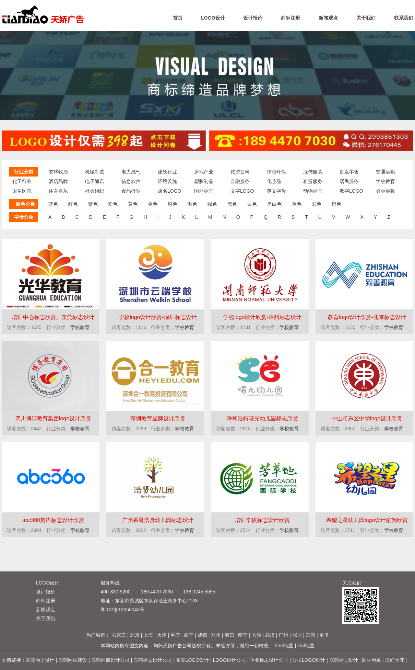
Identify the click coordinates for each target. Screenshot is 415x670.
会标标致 (385, 191)
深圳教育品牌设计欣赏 (157, 418)
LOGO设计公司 (229, 660)
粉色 (113, 204)
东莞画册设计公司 (110, 660)
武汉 (270, 635)
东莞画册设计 (40, 660)
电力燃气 (131, 171)
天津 (162, 635)
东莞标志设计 (343, 660)
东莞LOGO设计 (192, 660)
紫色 (93, 204)
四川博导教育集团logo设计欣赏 (53, 418)
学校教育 (385, 181)
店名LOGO (169, 191)
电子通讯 (94, 181)
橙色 (336, 204)
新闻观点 (328, 18)
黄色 (133, 204)
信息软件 (131, 181)
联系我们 (403, 18)
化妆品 (274, 181)
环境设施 (167, 181)
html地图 (284, 645)
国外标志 (203, 191)
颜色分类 (25, 204)
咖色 (192, 204)
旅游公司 (240, 171)
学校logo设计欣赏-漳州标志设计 (262, 317)
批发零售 (349, 171)
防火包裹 (371, 660)
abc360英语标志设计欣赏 (53, 520)
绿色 (212, 204)
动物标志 (312, 191)
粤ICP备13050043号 (122, 609)
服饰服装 (312, 171)
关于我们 (366, 18)
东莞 (310, 635)
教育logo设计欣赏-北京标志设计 (367, 317)
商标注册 (290, 18)
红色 (73, 204)
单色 (296, 204)
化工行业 (22, 181)
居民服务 (349, 181)
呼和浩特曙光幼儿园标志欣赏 (262, 418)
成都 (202, 635)
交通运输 (385, 171)
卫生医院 (22, 191)
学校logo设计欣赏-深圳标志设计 (158, 317)
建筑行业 (167, 171)
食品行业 (131, 191)
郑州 (216, 635)
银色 (172, 204)
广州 (283, 635)
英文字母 (276, 191)
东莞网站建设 (72, 660)
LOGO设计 (213, 18)
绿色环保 (276, 171)
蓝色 (53, 204)
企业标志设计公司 (269, 660)
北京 (135, 635)
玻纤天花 (394, 660)
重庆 (175, 635)
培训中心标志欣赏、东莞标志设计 (53, 317)
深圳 (297, 635)
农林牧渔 (58, 171)
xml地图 (306, 645)
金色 (152, 204)
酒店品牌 (58, 181)
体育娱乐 (58, 191)
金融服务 (240, 181)
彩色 (316, 204)
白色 (252, 204)
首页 (177, 18)
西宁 (188, 635)
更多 (324, 635)
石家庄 (118, 635)
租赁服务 (312, 181)
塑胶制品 (203, 181)
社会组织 (94, 191)
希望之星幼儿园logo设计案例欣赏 (367, 520)
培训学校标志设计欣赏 (262, 520)
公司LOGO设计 (308, 660)
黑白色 (274, 204)
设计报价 (252, 18)
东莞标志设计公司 (152, 660)
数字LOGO (351, 191)
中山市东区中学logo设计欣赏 (367, 418)
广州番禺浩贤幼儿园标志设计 (157, 520)
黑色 (232, 204)
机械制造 (94, 171)
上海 (148, 635)
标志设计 (44, 14)
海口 (229, 635)
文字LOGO (242, 191)
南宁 (243, 635)
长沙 (256, 635)
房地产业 (203, 171)
